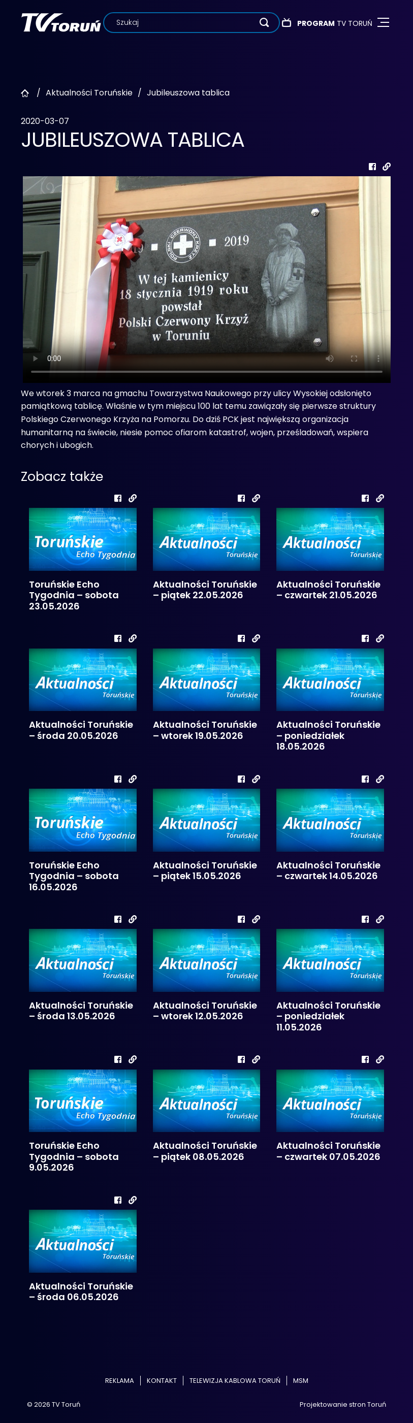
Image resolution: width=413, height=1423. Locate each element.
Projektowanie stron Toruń (343, 1404)
